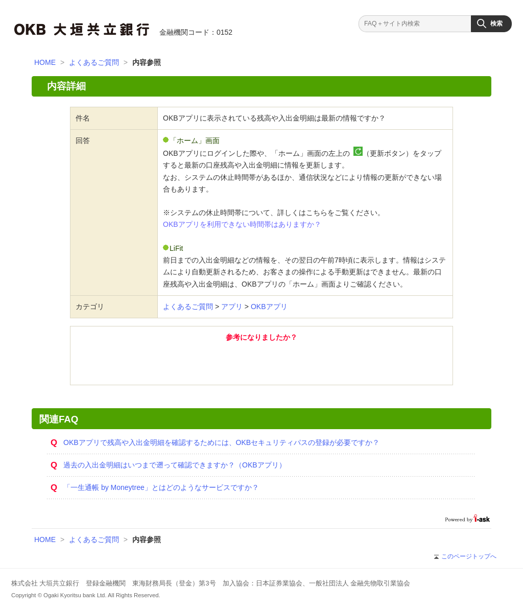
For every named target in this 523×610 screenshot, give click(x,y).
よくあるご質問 (94, 62)
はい (205, 362)
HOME (45, 62)
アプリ (232, 306)
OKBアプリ (269, 306)
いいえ (318, 362)
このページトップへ (465, 556)
